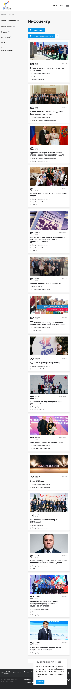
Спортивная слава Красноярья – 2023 (46, 442)
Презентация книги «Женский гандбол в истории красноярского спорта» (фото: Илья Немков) (47, 239)
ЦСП (33, 76)
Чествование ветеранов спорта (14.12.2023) (43, 521)
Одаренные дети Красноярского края (46, 363)
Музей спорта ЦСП (37, 202)
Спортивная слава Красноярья (41, 448)
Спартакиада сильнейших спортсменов (44, 120)
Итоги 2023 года (37, 481)
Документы (27, 680)
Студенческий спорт (38, 612)
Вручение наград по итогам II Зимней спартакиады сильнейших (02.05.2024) (47, 154)
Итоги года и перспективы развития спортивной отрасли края (45, 648)
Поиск (61, 6)
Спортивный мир (37, 330)
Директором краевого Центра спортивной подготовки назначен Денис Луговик (48, 561)
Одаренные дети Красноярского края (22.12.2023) (46, 402)
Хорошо (40, 682)
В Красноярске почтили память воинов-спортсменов (47, 69)
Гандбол (34, 205)
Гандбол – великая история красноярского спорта (48, 194)
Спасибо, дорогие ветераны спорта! (45, 283)
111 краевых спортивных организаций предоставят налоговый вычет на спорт (47, 323)
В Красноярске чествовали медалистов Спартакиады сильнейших (47, 113)
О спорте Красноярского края (41, 73)
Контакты (27, 685)
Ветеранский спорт (37, 286)
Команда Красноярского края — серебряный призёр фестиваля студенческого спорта (44, 603)
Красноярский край (38, 79)
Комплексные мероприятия (40, 609)
